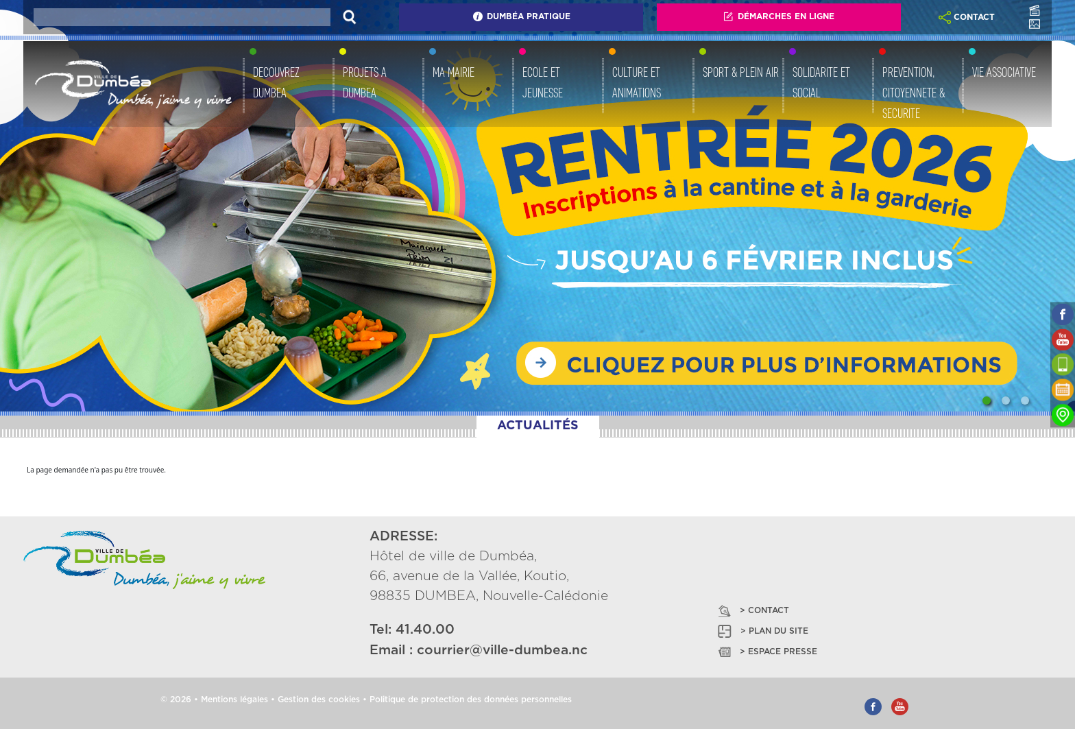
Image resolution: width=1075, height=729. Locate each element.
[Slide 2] (1006, 400)
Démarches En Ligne (778, 16)
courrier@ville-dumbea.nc (502, 650)
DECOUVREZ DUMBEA (276, 82)
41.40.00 (425, 629)
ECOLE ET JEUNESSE (542, 82)
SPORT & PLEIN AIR (741, 72)
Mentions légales (234, 699)
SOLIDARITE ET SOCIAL (821, 82)
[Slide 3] (1025, 400)
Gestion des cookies (319, 699)
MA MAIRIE (453, 72)
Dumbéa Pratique (521, 16)
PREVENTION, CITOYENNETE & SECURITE (913, 92)
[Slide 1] (986, 400)
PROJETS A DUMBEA (365, 82)
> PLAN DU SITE (762, 631)
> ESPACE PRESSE (766, 651)
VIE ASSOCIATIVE (1004, 72)
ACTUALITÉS (538, 426)
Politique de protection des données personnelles (471, 699)
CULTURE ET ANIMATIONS (636, 82)
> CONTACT (752, 610)
